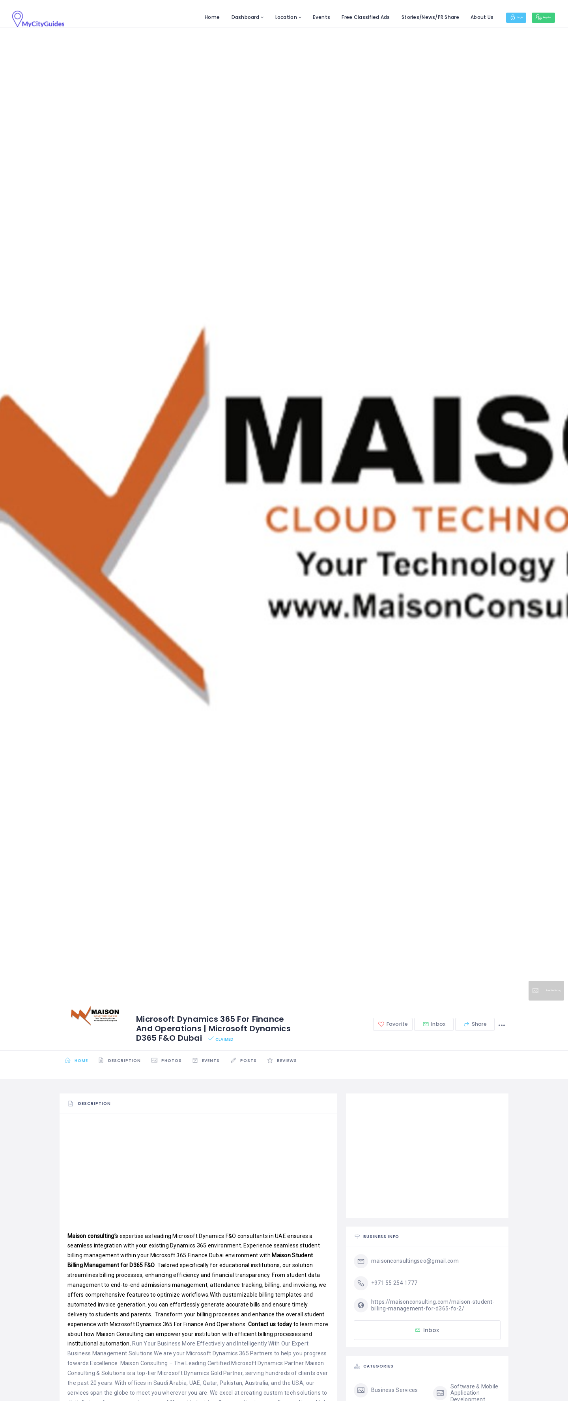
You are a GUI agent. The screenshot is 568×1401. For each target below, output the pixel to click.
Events (296, 17)
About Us (456, 17)
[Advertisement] (198, 1176)
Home (186, 17)
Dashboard (220, 17)
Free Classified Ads (340, 17)
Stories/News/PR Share (404, 17)
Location (260, 17)
